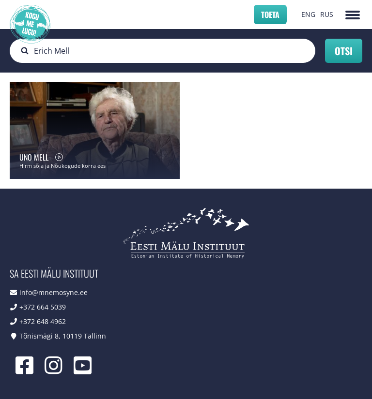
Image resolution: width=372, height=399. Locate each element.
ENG (308, 14)
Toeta (270, 14)
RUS (326, 14)
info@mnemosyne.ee (53, 292)
